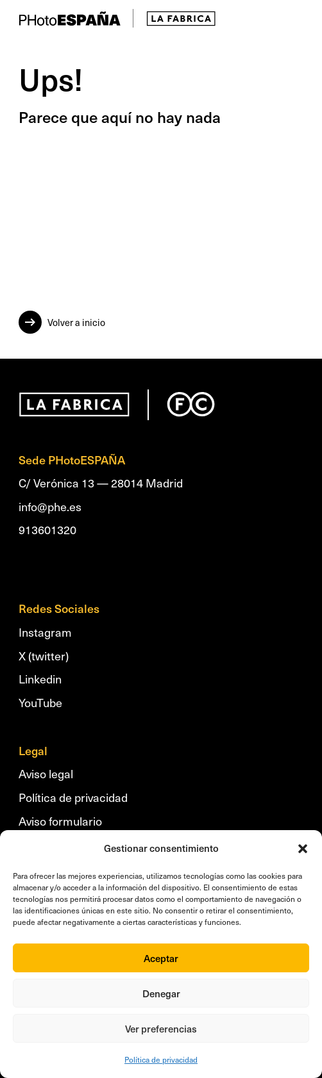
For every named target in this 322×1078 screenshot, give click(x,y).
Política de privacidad (161, 1059)
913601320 (47, 529)
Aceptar (161, 958)
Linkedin (40, 678)
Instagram (45, 632)
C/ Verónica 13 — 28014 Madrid (101, 482)
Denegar (161, 993)
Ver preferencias (161, 1029)
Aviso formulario (60, 820)
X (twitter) (44, 655)
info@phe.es (50, 506)
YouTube (40, 702)
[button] (302, 848)
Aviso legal (46, 773)
